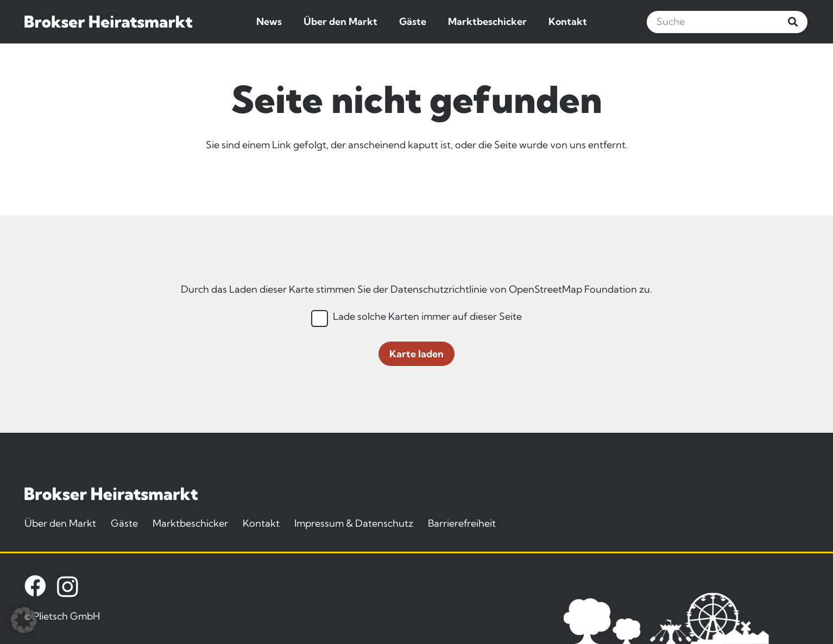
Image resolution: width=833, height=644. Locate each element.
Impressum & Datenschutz (353, 523)
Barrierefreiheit (462, 523)
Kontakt (261, 523)
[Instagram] (67, 587)
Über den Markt (60, 523)
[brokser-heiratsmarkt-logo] (108, 21)
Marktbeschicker (190, 523)
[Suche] (727, 22)
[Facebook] (35, 586)
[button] (24, 620)
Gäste (124, 523)
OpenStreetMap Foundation (573, 289)
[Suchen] (792, 21)
